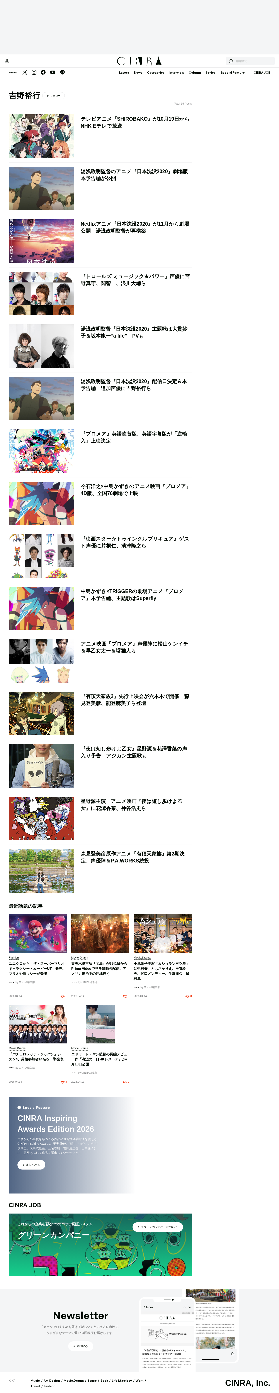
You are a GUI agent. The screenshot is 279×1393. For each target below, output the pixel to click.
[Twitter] (24, 77)
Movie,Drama (74, 1384)
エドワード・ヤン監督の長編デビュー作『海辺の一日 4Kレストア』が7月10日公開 (99, 1063)
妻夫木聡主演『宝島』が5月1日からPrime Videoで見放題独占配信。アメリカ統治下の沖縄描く (99, 973)
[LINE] (62, 77)
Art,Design (52, 1384)
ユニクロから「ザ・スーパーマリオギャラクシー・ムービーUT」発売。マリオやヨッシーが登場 (37, 973)
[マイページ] (17, 63)
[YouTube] (53, 77)
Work (139, 1384)
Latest (124, 77)
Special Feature (232, 77)
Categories (156, 77)
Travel (35, 1390)
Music (35, 1384)
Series (211, 77)
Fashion (50, 1390)
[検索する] (220, 63)
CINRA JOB (262, 77)
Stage (92, 1384)
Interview (176, 77)
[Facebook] (43, 77)
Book (104, 1384)
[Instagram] (34, 77)
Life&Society (122, 1384)
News (138, 77)
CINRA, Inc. (247, 1387)
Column (195, 77)
